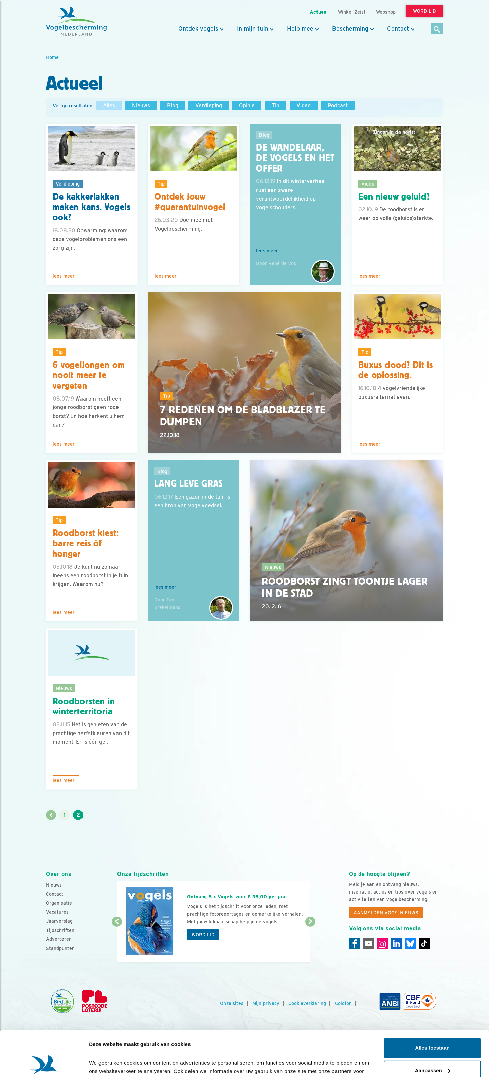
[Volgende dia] (310, 942)
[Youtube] (368, 943)
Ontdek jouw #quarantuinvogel (190, 202)
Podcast (338, 105)
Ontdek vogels (198, 28)
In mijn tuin (252, 28)
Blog (172, 105)
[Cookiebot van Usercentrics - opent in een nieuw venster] (44, 1064)
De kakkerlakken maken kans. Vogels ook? (91, 207)
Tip (275, 105)
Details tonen (105, 1063)
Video (303, 105)
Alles (109, 105)
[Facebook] (354, 943)
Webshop (386, 12)
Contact (398, 28)
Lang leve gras (188, 484)
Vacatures (57, 912)
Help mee (300, 28)
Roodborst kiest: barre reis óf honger (86, 543)
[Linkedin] (396, 943)
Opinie (247, 105)
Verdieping (208, 105)
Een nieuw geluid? (394, 197)
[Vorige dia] (116, 942)
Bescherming (350, 28)
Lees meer (64, 276)
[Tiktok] (424, 943)
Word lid (203, 934)
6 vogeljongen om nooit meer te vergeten (89, 375)
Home (52, 57)
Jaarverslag (59, 921)
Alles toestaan (432, 1005)
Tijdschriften (60, 930)
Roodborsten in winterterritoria (84, 706)
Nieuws (141, 105)
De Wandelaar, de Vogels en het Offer (295, 158)
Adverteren (59, 939)
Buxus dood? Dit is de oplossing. (395, 370)
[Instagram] (382, 943)
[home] (76, 21)
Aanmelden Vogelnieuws (386, 912)
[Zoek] (437, 29)
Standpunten (60, 948)
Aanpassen (432, 1027)
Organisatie (59, 903)
